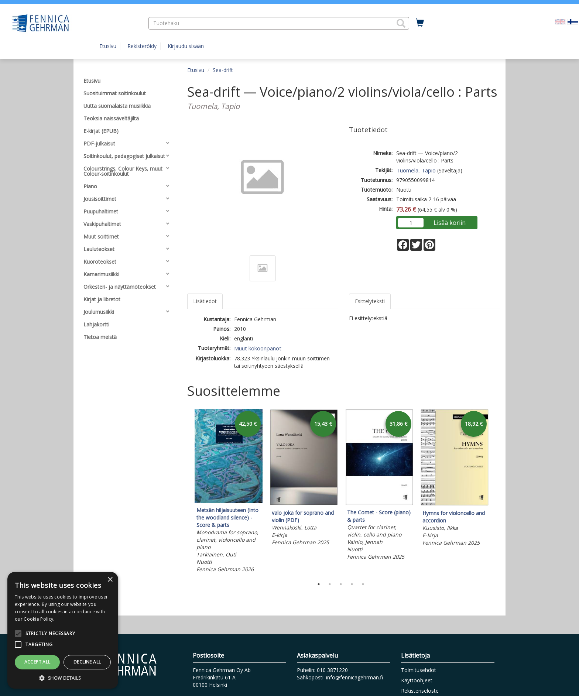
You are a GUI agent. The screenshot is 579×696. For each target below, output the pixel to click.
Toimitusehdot (418, 669)
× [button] (110, 580)
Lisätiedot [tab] (205, 301)
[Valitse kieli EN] (560, 21)
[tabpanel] (228, 492)
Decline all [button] (87, 662)
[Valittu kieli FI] (572, 21)
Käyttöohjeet (416, 680)
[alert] (62, 630)
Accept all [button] (37, 662)
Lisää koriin (450, 223)
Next (496, 492)
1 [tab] (318, 584)
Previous (185, 492)
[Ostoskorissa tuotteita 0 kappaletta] (420, 23)
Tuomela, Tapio (416, 170)
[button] (401, 23)
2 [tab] (329, 584)
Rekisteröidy (142, 45)
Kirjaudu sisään (186, 45)
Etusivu (107, 45)
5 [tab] (363, 584)
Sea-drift (223, 69)
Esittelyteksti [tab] (370, 301)
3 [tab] (341, 584)
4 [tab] (352, 584)
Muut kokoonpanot (257, 348)
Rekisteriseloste (420, 690)
